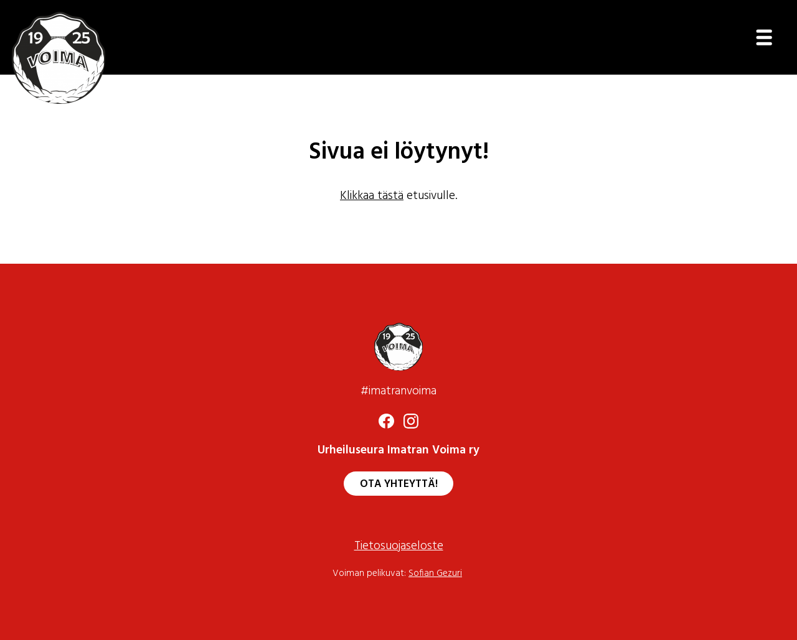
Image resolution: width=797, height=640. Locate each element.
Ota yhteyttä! (399, 484)
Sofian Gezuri (435, 574)
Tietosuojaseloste (398, 546)
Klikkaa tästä (371, 196)
